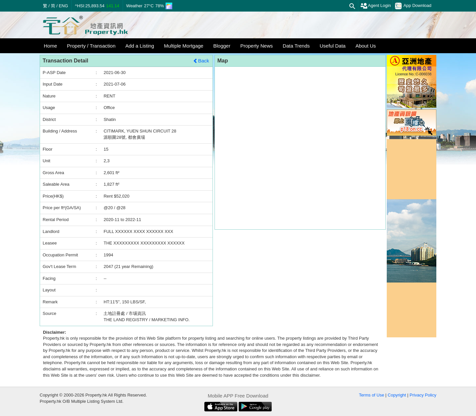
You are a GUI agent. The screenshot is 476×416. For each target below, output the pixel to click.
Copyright (397, 395)
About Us (365, 46)
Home (50, 46)
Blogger (221, 46)
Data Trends (296, 46)
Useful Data (332, 46)
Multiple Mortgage (183, 46)
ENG (63, 5)
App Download (413, 6)
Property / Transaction (91, 46)
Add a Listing (139, 46)
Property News (256, 46)
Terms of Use (371, 395)
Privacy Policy (423, 395)
